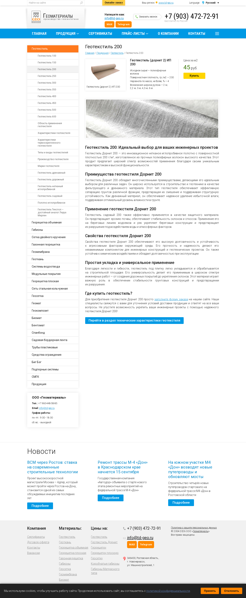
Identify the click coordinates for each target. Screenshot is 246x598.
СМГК (35, 376)
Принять (210, 590)
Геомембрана (41, 251)
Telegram (124, 24)
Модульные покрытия (46, 273)
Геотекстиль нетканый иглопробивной (50, 188)
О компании (168, 33)
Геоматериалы (200, 531)
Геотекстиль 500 (47, 109)
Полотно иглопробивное (51, 202)
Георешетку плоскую (105, 553)
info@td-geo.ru (114, 18)
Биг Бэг (36, 362)
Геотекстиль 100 (47, 55)
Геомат (36, 303)
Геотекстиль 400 (47, 96)
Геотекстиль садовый (50, 196)
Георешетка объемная (47, 222)
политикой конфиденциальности (168, 590)
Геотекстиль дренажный (51, 172)
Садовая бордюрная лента (49, 340)
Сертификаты (100, 33)
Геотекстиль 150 (47, 62)
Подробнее (40, 506)
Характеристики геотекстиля (54, 133)
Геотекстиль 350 (47, 89)
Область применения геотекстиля (50, 125)
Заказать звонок (146, 16)
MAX (109, 24)
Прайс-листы (133, 33)
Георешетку (98, 547)
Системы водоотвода (46, 266)
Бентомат (38, 325)
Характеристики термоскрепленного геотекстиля (49, 142)
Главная (39, 33)
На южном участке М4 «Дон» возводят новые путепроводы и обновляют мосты (190, 469)
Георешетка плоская (45, 281)
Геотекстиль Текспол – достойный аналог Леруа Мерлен (52, 212)
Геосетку (97, 558)
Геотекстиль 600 (47, 116)
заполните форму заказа (171, 299)
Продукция (65, 33)
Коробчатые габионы (105, 563)
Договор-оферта (38, 542)
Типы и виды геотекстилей (53, 152)
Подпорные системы (45, 369)
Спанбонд (38, 332)
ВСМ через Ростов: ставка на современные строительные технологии (52, 467)
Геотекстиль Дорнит (104, 542)
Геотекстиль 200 (47, 69)
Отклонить (231, 590)
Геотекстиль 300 (47, 82)
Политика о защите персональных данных (194, 527)
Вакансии (33, 553)
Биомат (37, 318)
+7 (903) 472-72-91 (192, 16)
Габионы (37, 229)
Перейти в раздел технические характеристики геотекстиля (134, 320)
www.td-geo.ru (166, 2)
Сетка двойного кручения (49, 237)
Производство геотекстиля (53, 159)
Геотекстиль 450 (47, 103)
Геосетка (37, 296)
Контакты (196, 33)
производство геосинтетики (58, 17)
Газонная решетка (71, 558)
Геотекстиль (117, 53)
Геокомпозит (40, 310)
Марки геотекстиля (48, 166)
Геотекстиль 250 (47, 76)
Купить (194, 75)
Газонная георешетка (46, 244)
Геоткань (38, 259)
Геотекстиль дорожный (51, 179)
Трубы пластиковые (45, 347)
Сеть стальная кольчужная (50, 288)
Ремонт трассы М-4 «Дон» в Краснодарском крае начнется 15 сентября (123, 467)
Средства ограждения (46, 354)
